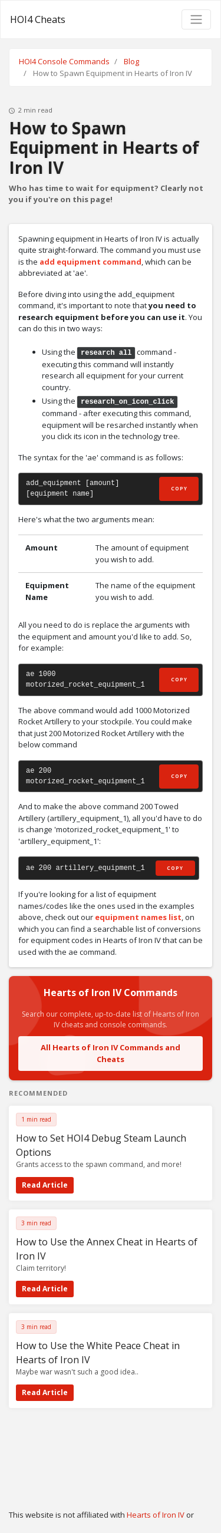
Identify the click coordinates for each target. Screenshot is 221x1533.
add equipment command (90, 261)
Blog (131, 61)
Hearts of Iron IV (155, 1514)
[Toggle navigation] (196, 19)
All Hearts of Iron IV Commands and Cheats (110, 1053)
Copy (179, 488)
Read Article (45, 1185)
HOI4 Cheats (37, 19)
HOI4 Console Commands (64, 61)
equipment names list (138, 917)
